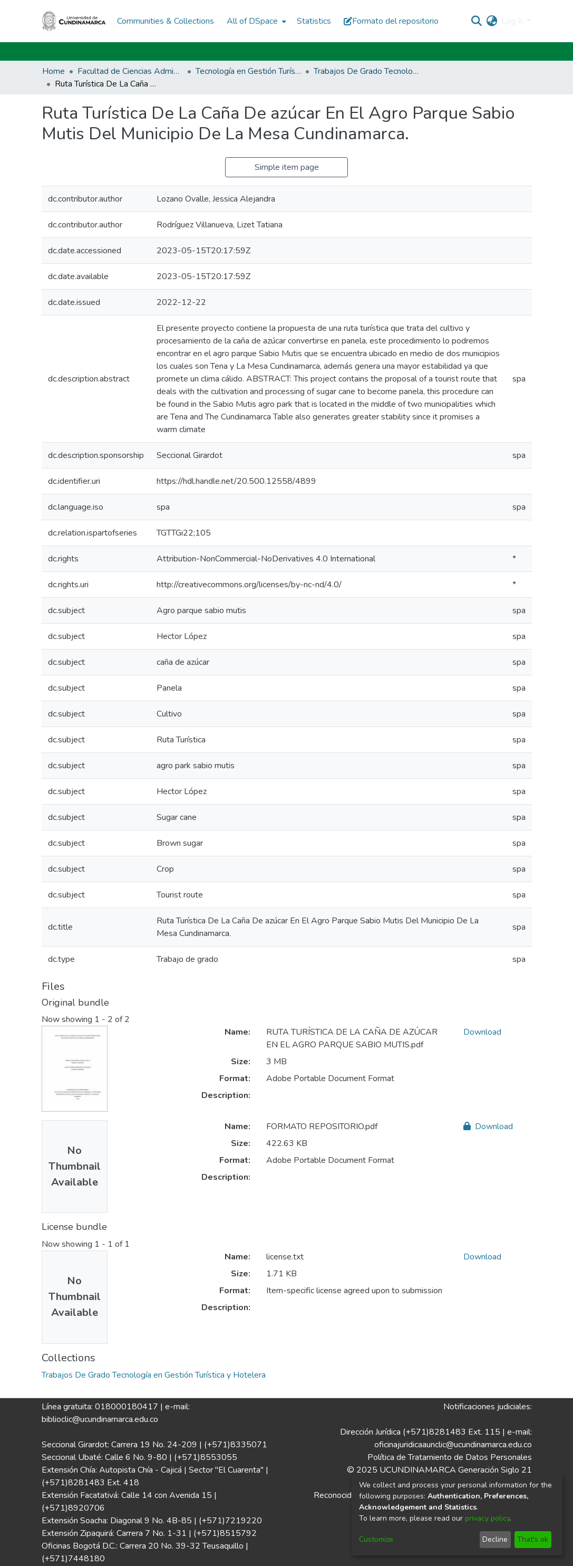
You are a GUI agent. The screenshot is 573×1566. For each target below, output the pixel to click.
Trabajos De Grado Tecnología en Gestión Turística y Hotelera (366, 71)
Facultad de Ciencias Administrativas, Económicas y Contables (130, 71)
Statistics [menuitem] (314, 21)
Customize (376, 1539)
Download (482, 1032)
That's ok (532, 1539)
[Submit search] (476, 21)
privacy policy (487, 1518)
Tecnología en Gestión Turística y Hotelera (248, 71)
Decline (495, 1539)
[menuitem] (255, 21)
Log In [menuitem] (512, 21)
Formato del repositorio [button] (391, 21)
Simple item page (287, 167)
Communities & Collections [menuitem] (165, 21)
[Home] (74, 21)
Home (53, 71)
